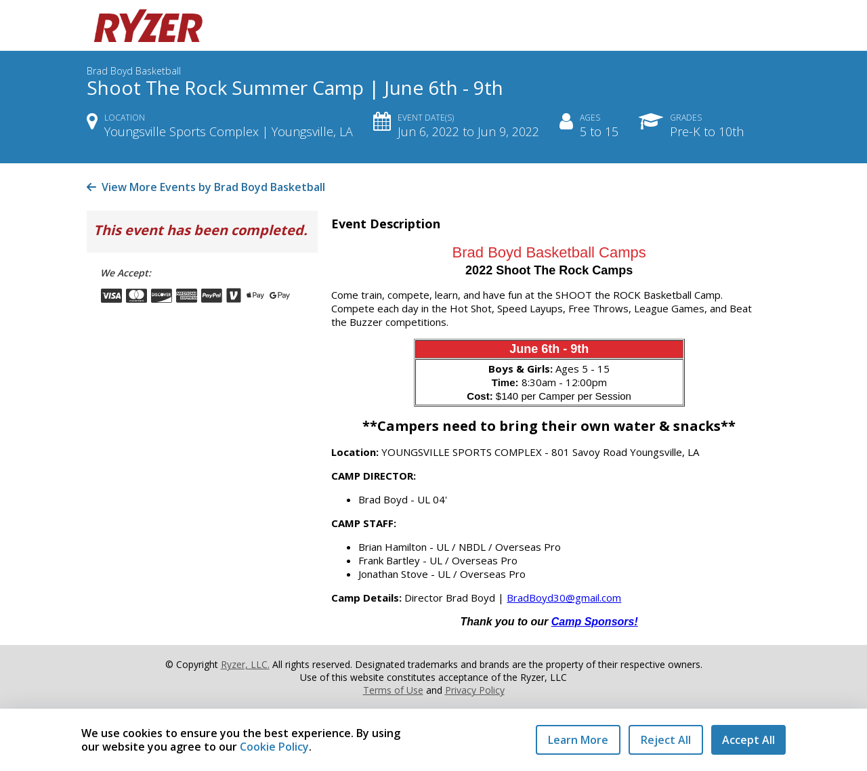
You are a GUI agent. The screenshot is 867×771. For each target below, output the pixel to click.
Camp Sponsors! (594, 621)
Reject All (666, 739)
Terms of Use (393, 690)
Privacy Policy (475, 690)
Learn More (578, 739)
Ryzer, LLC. (245, 664)
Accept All (748, 739)
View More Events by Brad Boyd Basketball (206, 187)
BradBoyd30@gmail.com (564, 597)
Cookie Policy (274, 746)
